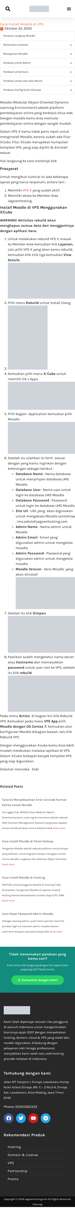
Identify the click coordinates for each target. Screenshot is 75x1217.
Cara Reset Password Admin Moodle (27, 914)
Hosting (14, 1147)
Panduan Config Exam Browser (22, 90)
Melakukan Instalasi (15, 44)
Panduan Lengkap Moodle (19, 35)
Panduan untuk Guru (15, 71)
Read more (59, 828)
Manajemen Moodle (15, 53)
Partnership (17, 1171)
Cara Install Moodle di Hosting (23, 877)
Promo (13, 1179)
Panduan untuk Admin (17, 62)
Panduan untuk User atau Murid (22, 81)
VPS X (27, 190)
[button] (69, 9)
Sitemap (37, 1204)
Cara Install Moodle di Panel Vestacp (27, 841)
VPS (11, 1163)
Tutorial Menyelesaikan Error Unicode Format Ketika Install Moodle (34, 802)
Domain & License (23, 1155)
